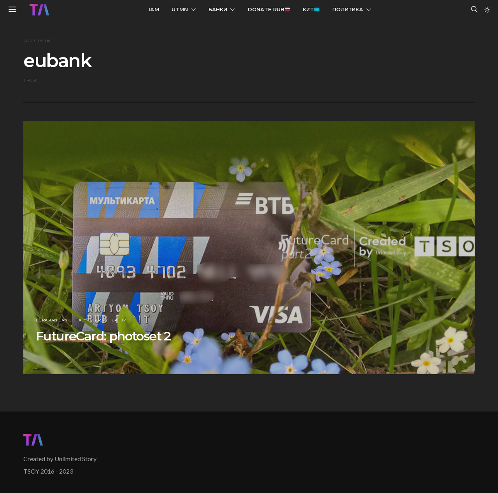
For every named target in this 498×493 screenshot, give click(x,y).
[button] (487, 10)
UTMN (180, 9)
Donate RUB (269, 9)
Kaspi (101, 320)
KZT (311, 9)
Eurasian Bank (53, 320)
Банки (218, 9)
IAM (154, 9)
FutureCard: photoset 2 (103, 336)
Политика (347, 9)
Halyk (82, 320)
